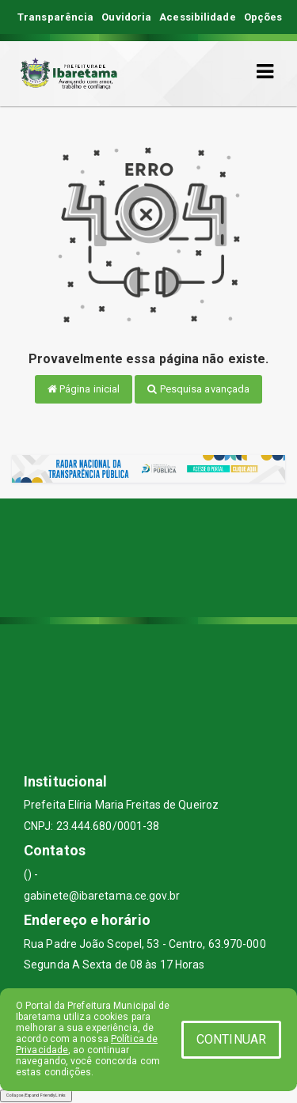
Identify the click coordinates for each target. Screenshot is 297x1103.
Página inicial (84, 389)
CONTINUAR (231, 1039)
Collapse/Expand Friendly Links (36, 1095)
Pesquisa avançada (198, 389)
